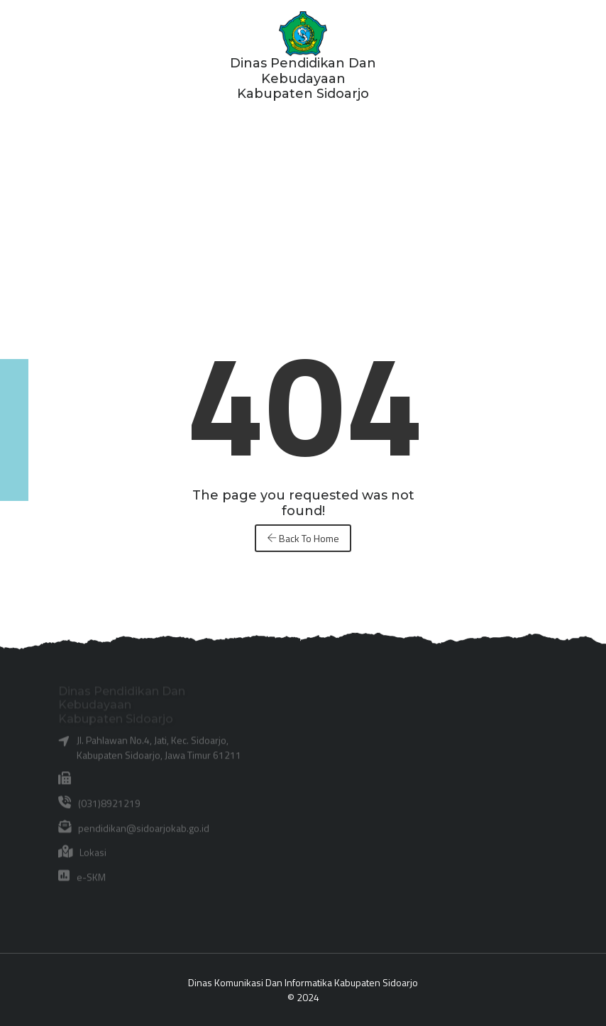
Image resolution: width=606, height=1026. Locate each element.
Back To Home (303, 538)
